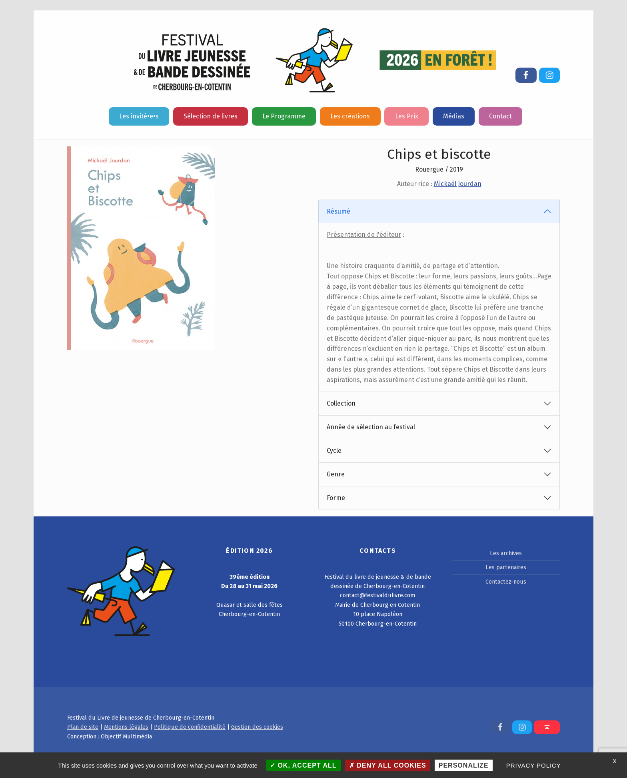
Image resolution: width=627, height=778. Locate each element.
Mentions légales (126, 726)
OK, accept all (303, 765)
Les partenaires (505, 567)
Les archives (506, 553)
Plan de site (82, 726)
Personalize (464, 765)
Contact (500, 116)
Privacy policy (533, 765)
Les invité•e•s (139, 116)
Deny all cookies (387, 765)
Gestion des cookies (257, 726)
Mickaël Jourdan (457, 184)
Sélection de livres (211, 116)
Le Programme (284, 116)
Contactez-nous (505, 581)
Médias (453, 116)
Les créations (350, 116)
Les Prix (406, 116)
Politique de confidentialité (190, 726)
